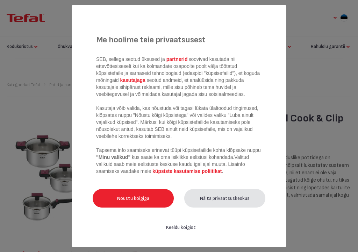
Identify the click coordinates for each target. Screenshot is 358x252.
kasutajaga (133, 80)
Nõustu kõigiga (133, 198)
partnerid (177, 59)
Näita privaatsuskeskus (225, 198)
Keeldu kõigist (181, 227)
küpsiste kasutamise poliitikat (187, 171)
